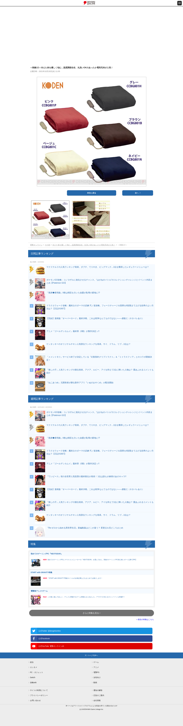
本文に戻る (91, 193)
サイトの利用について (39, 690)
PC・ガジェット (36, 672)
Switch (32, 677)
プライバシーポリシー (39, 695)
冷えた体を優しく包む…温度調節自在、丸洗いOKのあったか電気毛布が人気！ (83, 245)
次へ (136, 193)
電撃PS (96, 672)
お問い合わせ (35, 700)
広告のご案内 (98, 695)
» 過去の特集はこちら (145, 619)
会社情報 (97, 700)
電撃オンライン (36, 245)
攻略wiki (33, 682)
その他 (47, 245)
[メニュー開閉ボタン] (179, 3)
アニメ (96, 667)
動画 (95, 682)
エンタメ (33, 667)
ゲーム (96, 662)
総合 (32, 662)
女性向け (97, 677)
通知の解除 (97, 690)
